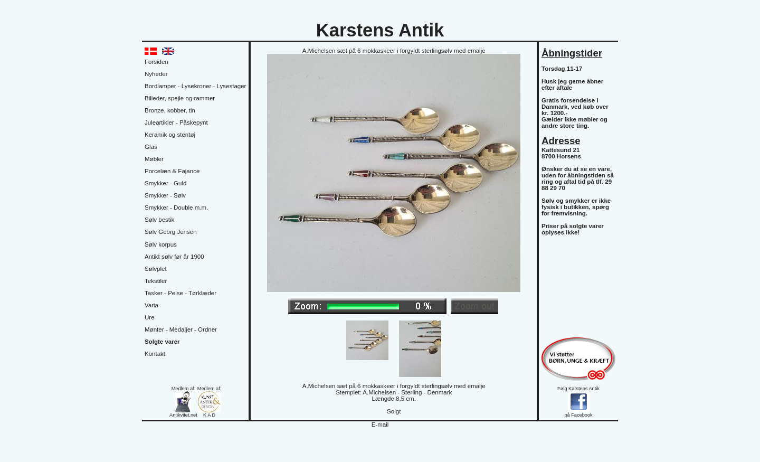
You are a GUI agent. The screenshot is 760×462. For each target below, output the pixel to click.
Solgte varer (162, 341)
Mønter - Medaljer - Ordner (181, 329)
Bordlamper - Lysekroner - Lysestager (195, 86)
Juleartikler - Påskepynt (176, 122)
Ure (150, 317)
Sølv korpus (161, 244)
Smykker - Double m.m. (176, 207)
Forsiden (156, 62)
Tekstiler (156, 281)
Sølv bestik (159, 219)
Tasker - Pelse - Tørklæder (180, 293)
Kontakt (155, 354)
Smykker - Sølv (165, 195)
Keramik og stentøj (170, 134)
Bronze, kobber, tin (170, 110)
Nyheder (156, 74)
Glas (151, 147)
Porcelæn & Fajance (172, 171)
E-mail (380, 424)
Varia (151, 305)
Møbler (154, 159)
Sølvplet (156, 269)
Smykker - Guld (165, 183)
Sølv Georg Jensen (171, 232)
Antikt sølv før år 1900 (174, 256)
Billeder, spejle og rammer (180, 98)
